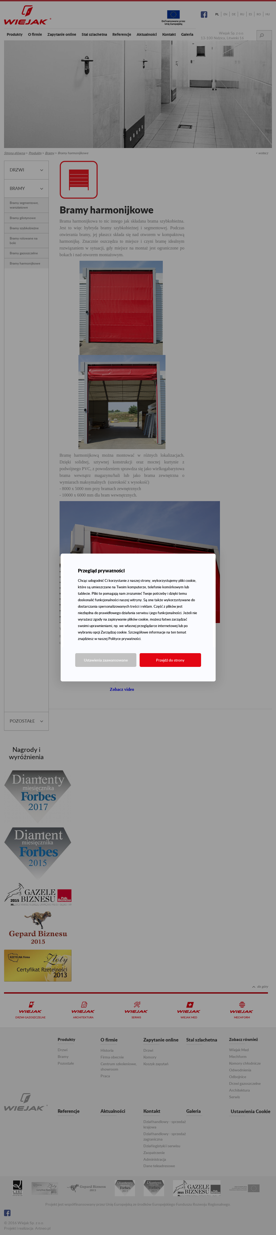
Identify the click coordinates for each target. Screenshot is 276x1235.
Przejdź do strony (170, 660)
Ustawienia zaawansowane (106, 660)
